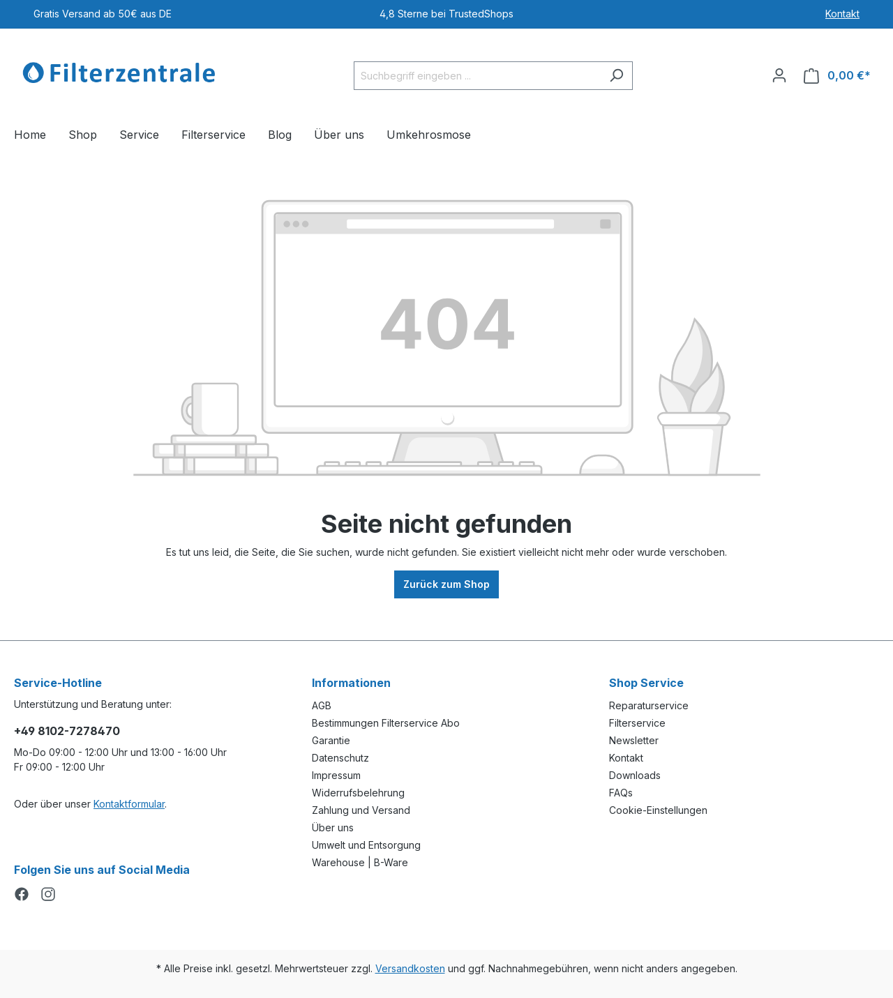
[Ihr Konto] (779, 75)
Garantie (331, 740)
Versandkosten (410, 968)
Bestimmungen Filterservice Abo (386, 723)
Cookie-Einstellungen (658, 810)
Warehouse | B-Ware (360, 862)
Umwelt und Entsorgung (366, 845)
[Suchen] (616, 75)
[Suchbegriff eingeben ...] (477, 75)
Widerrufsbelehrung (358, 793)
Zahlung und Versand (361, 810)
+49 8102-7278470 (67, 731)
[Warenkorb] (837, 75)
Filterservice (637, 723)
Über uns (333, 827)
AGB (321, 705)
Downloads (635, 775)
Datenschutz (340, 758)
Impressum (336, 775)
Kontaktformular (129, 804)
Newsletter (634, 740)
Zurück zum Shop (446, 584)
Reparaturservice (649, 705)
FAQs (621, 793)
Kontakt (842, 14)
